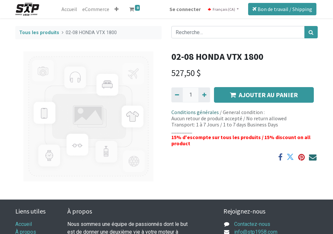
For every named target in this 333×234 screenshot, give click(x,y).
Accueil (23, 224)
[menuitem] (69, 9)
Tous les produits (39, 32)
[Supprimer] (177, 94)
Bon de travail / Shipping (282, 9)
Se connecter (185, 9)
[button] (116, 9)
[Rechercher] (311, 32)
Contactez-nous (252, 224)
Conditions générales (195, 112)
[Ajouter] (204, 94)
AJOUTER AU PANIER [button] (264, 95)
